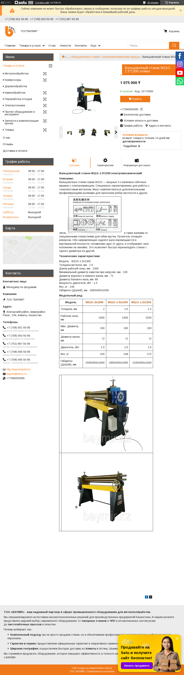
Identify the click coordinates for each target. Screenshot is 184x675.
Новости (65, 45)
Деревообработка (16, 86)
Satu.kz (108, 668)
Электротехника (15, 105)
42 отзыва (152, 2)
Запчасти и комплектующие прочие (22, 122)
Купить (137, 98)
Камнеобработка (15, 92)
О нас (52, 45)
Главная (10, 45)
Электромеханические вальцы (121, 56)
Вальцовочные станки (86, 56)
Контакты (81, 45)
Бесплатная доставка (137, 114)
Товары (9, 129)
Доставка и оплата (15, 150)
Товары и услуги (30, 45)
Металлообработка (17, 73)
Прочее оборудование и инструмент (20, 113)
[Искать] (174, 45)
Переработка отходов (18, 99)
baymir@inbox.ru (17, 373)
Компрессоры (13, 79)
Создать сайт (42, 2)
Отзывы (8, 144)
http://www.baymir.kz (18, 369)
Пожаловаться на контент (101, 671)
